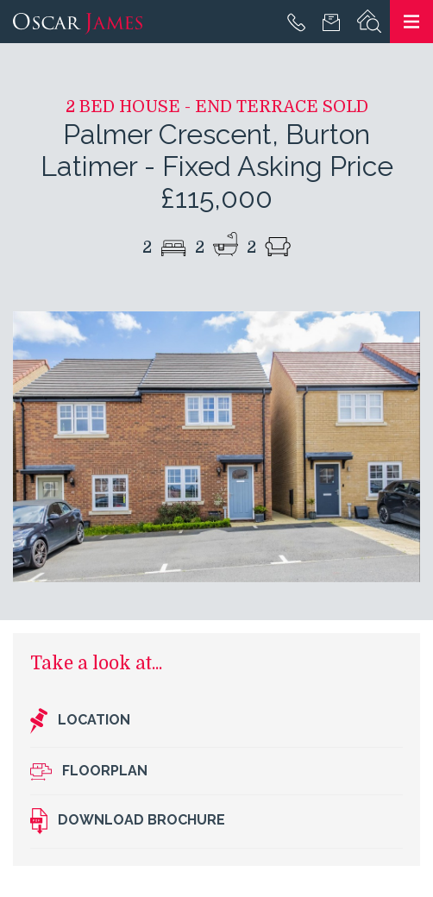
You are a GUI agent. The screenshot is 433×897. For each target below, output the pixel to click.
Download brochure (127, 821)
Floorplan (88, 771)
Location (80, 721)
